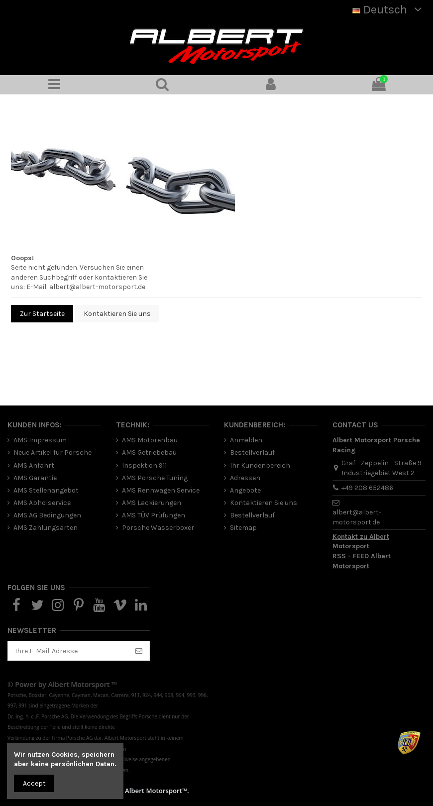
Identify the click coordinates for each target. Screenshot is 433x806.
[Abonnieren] (138, 650)
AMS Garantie (35, 478)
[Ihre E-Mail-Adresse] (68, 650)
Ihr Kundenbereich (260, 465)
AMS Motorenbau (150, 440)
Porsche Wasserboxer (158, 527)
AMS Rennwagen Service (161, 490)
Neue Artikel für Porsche (52, 452)
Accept (34, 783)
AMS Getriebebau (149, 452)
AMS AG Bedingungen (47, 515)
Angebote (245, 490)
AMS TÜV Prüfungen (153, 515)
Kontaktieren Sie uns (117, 313)
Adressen (245, 478)
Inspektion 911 (144, 465)
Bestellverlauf (252, 452)
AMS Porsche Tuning (155, 478)
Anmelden (246, 440)
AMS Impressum (40, 440)
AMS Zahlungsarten (45, 527)
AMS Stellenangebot (46, 490)
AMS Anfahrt (33, 465)
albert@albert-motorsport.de (97, 287)
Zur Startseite (42, 313)
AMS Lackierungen (151, 503)
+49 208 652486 (367, 488)
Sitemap (243, 527)
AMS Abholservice (42, 503)
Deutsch (389, 9)
